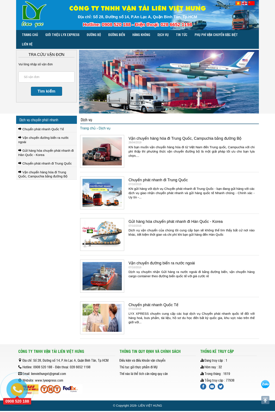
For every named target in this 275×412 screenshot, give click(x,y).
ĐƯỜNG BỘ (94, 34)
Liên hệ (27, 44)
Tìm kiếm (46, 91)
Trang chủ (30, 34)
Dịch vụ (163, 34)
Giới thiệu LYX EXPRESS (62, 34)
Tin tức (181, 34)
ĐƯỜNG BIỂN (116, 34)
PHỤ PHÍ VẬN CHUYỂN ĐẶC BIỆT (216, 34)
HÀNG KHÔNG (141, 34)
